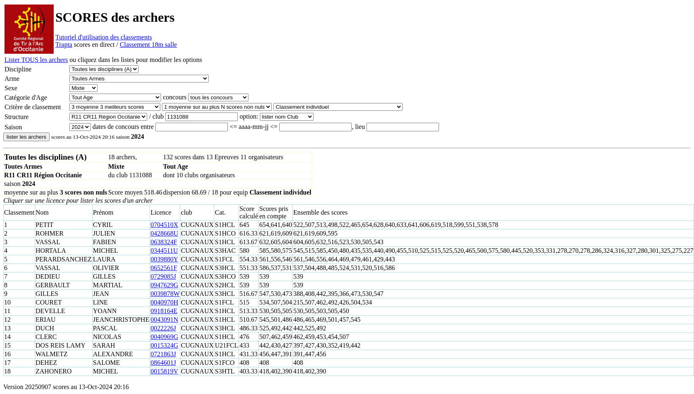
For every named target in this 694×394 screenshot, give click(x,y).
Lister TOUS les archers (36, 59)
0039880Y (164, 259)
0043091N (164, 319)
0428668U (164, 233)
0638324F (163, 241)
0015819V (164, 371)
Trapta (63, 44)
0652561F (163, 267)
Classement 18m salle (148, 44)
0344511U (164, 250)
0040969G (164, 336)
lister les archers (26, 137)
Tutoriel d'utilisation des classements (103, 37)
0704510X (164, 224)
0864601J (163, 362)
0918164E (163, 310)
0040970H (164, 302)
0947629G (164, 285)
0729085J (163, 276)
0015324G (164, 345)
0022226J (163, 328)
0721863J (163, 353)
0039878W (165, 293)
